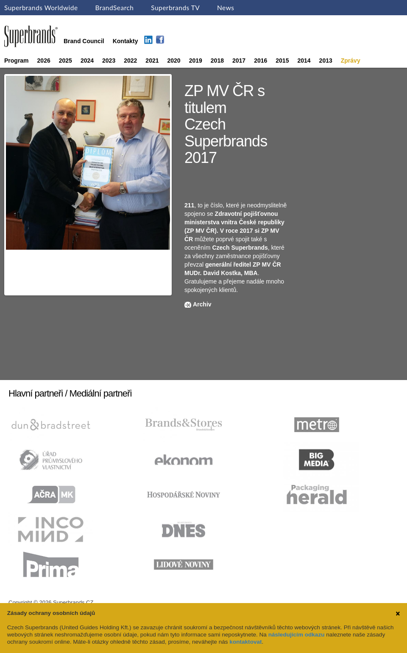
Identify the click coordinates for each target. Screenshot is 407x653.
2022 (130, 60)
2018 (217, 60)
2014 (303, 60)
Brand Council (84, 41)
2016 (260, 60)
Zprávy (350, 60)
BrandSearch (114, 7)
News (225, 7)
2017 (238, 60)
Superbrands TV (175, 7)
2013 (325, 60)
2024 (87, 60)
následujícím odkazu (296, 634)
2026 (43, 60)
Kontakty (125, 41)
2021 (152, 60)
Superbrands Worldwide (41, 7)
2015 (282, 60)
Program (16, 60)
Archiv (202, 304)
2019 (195, 60)
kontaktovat (245, 642)
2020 (174, 60)
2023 (108, 60)
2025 (65, 60)
